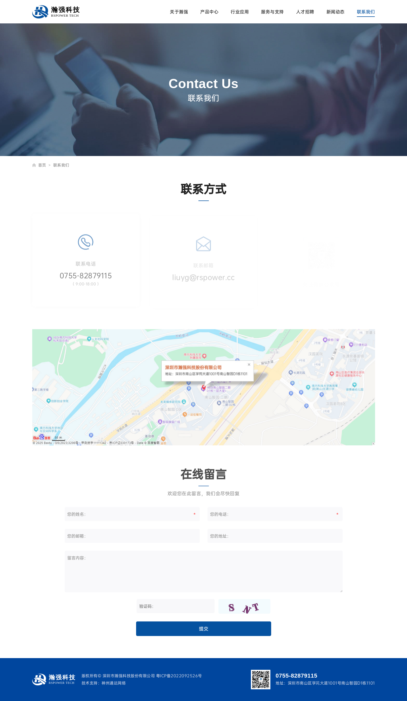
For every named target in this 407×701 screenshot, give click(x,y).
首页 (44, 165)
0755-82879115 (86, 278)
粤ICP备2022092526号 (179, 675)
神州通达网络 (114, 683)
